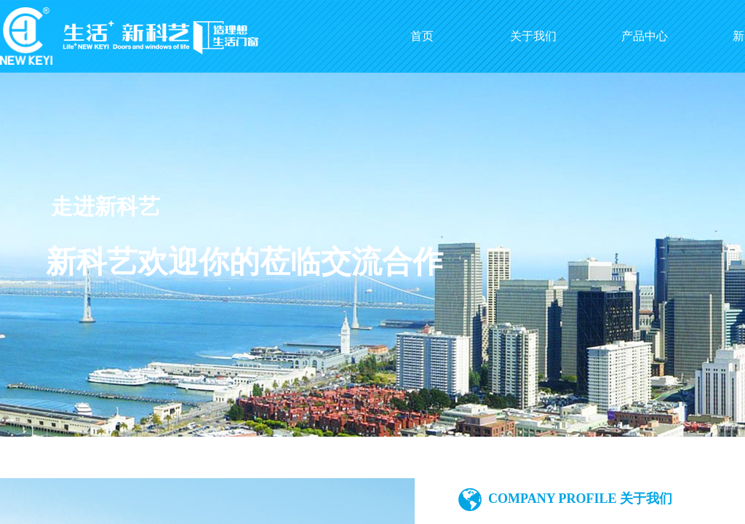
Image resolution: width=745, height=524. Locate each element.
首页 (422, 36)
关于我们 (533, 36)
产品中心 (644, 36)
